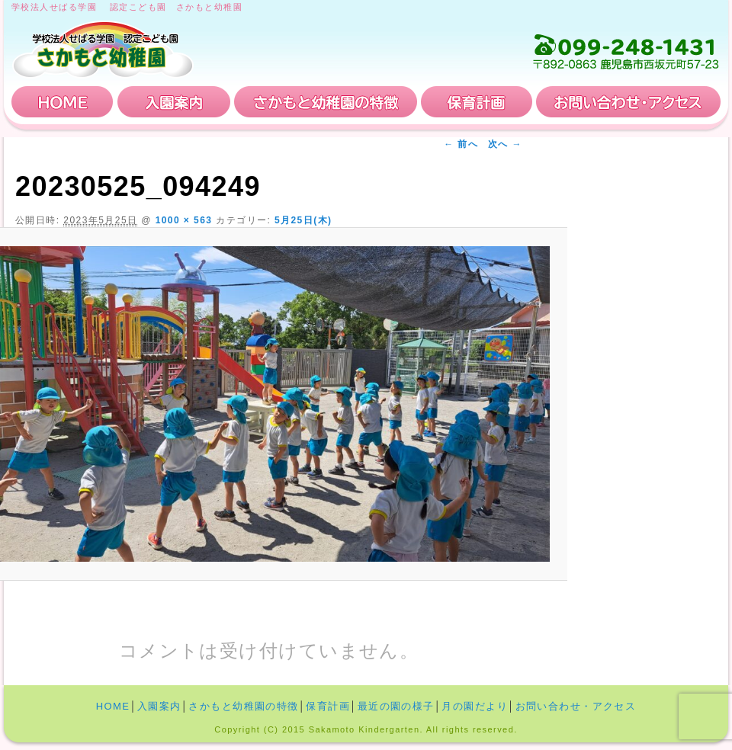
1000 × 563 (184, 220)
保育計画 (476, 101)
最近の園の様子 (396, 706)
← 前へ (461, 144)
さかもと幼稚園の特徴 (325, 101)
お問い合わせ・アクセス (628, 101)
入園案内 (173, 101)
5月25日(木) (303, 220)
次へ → (505, 144)
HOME (62, 101)
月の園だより (474, 706)
